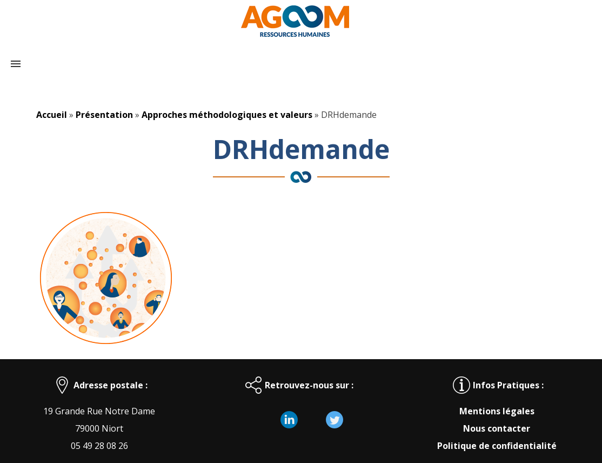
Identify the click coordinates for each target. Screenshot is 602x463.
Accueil (51, 115)
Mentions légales (496, 411)
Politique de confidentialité (497, 446)
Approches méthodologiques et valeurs (227, 115)
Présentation (104, 115)
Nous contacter (496, 428)
